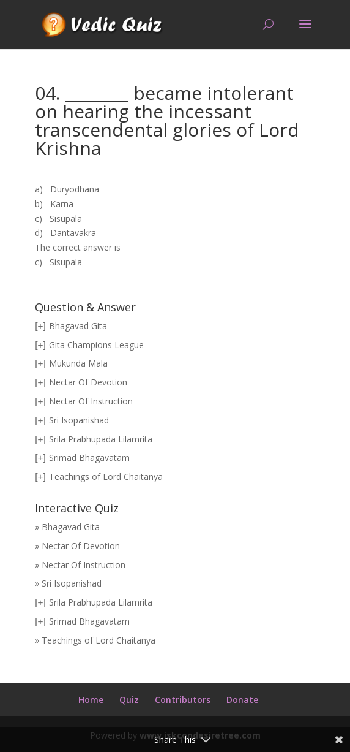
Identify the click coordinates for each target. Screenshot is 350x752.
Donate (242, 699)
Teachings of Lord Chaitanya (106, 476)
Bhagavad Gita (78, 326)
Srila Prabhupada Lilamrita (100, 439)
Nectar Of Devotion (88, 382)
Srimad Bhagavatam (89, 457)
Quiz (129, 699)
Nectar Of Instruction (91, 401)
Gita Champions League (96, 345)
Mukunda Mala (78, 363)
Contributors (182, 699)
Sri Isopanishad (79, 420)
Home (90, 699)
